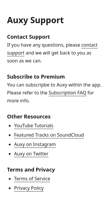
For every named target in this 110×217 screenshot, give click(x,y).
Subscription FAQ (67, 92)
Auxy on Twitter (31, 153)
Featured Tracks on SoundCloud (49, 135)
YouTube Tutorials (33, 125)
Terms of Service (32, 178)
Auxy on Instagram (35, 144)
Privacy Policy (29, 188)
